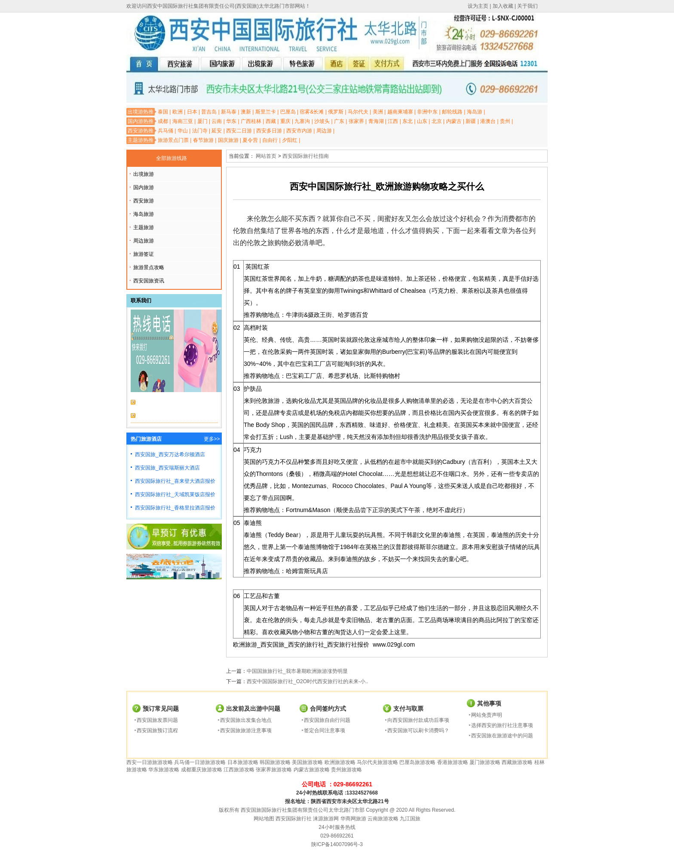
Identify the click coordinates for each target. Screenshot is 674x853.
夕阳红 (289, 140)
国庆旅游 (228, 140)
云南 (216, 121)
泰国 (163, 112)
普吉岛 (209, 112)
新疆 (471, 121)
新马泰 (228, 112)
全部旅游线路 (171, 158)
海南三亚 (182, 121)
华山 (183, 131)
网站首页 (266, 156)
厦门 (202, 121)
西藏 (271, 121)
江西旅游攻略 (239, 770)
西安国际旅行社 (294, 819)
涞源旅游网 (326, 819)
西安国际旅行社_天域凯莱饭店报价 (175, 494)
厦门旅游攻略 (484, 762)
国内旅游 (143, 187)
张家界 (356, 121)
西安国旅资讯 (148, 281)
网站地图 (264, 819)
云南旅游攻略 (383, 819)
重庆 (285, 121)
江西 (393, 121)
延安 (216, 131)
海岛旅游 (143, 214)
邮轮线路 (452, 112)
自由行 (270, 140)
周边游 (324, 131)
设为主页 (478, 6)
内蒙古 (454, 121)
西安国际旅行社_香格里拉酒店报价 (175, 508)
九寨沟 (302, 121)
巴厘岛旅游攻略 (417, 762)
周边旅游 (143, 241)
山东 (422, 121)
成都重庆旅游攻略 (201, 770)
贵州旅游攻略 (346, 770)
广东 (339, 121)
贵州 (505, 121)
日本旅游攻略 (242, 762)
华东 (231, 121)
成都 (163, 121)
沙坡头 (322, 121)
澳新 (246, 112)
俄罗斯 (335, 112)
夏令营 (250, 140)
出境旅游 (143, 174)
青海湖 (376, 121)
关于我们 (527, 6)
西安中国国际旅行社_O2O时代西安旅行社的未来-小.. (307, 681)
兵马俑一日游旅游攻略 (200, 762)
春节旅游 (203, 140)
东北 (407, 121)
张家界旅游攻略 (274, 770)
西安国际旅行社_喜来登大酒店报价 (175, 481)
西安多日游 (269, 131)
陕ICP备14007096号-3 (337, 844)
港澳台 (488, 121)
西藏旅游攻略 (517, 762)
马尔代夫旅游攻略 (377, 762)
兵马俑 (165, 131)
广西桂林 (251, 121)
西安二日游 (239, 131)
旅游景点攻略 (148, 267)
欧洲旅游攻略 (340, 762)
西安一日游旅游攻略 (149, 762)
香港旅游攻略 (452, 762)
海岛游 (474, 112)
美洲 (378, 112)
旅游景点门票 (173, 140)
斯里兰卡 (265, 112)
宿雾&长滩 (312, 112)
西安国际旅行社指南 (305, 156)
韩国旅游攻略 (275, 762)
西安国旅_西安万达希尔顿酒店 (170, 454)
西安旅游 (143, 201)
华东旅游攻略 (163, 770)
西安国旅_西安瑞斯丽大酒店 (167, 468)
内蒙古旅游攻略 (312, 770)
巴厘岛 (288, 112)
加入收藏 (503, 6)
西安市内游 (299, 131)
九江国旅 (410, 819)
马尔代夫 (358, 112)
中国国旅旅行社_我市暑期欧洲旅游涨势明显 (297, 671)
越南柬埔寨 (400, 112)
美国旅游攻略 (307, 762)
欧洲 (177, 112)
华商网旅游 (353, 819)
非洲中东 (427, 112)
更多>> (212, 439)
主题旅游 (143, 227)
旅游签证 (143, 254)
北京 (437, 121)
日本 (192, 112)
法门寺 (200, 131)
